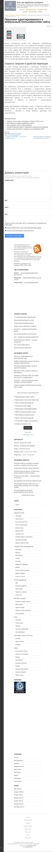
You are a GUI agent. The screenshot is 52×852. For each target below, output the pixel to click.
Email (7, 207)
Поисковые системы (21, 592)
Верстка (17, 552)
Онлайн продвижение (20, 580)
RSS (22, 265)
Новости (12, 15)
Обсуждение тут (27, 434)
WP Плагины (19, 555)
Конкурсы (18, 644)
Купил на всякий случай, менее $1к (25, 403)
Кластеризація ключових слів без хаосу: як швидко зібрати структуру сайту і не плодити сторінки (26, 485)
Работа (40, 11)
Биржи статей (19, 531)
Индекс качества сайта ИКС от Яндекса (25, 326)
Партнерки (18, 516)
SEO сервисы (19, 604)
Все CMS (18, 561)
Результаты (28, 432)
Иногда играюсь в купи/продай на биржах (26, 409)
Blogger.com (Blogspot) (21, 564)
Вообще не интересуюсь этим (23, 424)
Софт (15, 617)
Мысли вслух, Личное (21, 651)
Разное (16, 648)
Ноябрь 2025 (17, 801)
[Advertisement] (27, 152)
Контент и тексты (20, 576)
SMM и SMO (18, 589)
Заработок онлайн (19, 513)
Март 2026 (17, 789)
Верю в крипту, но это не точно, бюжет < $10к (27, 400)
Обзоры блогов (19, 641)
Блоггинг (17, 638)
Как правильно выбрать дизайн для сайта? (20, 123)
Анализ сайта (19, 623)
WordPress (18, 549)
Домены (17, 567)
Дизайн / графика (20, 573)
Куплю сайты (33, 11)
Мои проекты (19, 660)
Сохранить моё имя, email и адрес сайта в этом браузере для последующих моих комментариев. (25, 224)
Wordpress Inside (18, 451)
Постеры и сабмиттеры (21, 629)
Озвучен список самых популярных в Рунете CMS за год (25, 121)
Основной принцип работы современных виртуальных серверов (27, 127)
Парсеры (17, 626)
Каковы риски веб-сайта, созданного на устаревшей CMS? (25, 129)
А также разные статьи (28, 495)
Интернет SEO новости (21, 669)
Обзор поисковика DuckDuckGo (23, 347)
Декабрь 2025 (18, 798)
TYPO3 (17, 558)
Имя (6, 200)
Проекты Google (19, 607)
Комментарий (9, 180)
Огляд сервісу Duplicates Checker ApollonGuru (26, 468)
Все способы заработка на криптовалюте (25, 334)
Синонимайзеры (20, 632)
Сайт (6, 214)
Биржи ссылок (19, 528)
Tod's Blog (10, 6)
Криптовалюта (19, 519)
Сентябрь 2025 (18, 807)
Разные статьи (19, 675)
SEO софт (18, 620)
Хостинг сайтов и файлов (22, 570)
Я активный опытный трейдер (23, 406)
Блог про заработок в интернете (30, 2)
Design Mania (17, 454)
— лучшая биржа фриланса (26, 282)
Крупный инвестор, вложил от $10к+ (25, 397)
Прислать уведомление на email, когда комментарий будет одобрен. (23, 228)
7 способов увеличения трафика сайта (25, 317)
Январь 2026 (17, 795)
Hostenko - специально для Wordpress (24, 445)
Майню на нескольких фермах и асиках (26, 412)
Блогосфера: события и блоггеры (23, 635)
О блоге (22, 9)
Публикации (17, 778)
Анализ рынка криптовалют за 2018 (24, 320)
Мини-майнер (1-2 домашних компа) (25, 415)
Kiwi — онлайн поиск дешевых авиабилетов (26, 337)
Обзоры (17, 657)
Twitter (29, 265)
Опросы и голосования (21, 654)
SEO (16, 583)
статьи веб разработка (14, 135)
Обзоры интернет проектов (22, 610)
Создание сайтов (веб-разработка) (23, 546)
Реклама (40, 9)
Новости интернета (21, 15)
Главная (7, 15)
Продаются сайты (19, 766)
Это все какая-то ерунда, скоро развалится (27, 421)
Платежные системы (21, 540)
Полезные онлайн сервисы (22, 601)
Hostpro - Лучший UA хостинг (22, 448)
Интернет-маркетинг (21, 586)
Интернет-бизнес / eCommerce (23, 537)
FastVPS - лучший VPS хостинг (22, 442)
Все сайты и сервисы (20, 598)
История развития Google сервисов (24, 323)
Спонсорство (17, 781)
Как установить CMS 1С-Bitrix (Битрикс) (19, 125)
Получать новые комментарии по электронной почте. (19, 230)
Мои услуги (17, 772)
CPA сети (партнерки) (21, 525)
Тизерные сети (19, 534)
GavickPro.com (29, 847)
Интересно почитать (21, 663)
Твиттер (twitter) (19, 613)
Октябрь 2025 (18, 804)
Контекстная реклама (21, 522)
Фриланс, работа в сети (22, 543)
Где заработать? (31, 9)
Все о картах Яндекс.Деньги (22, 344)
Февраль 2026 (18, 792)
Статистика (18, 595)
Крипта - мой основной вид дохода (24, 418)
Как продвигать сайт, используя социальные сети (27, 480)
